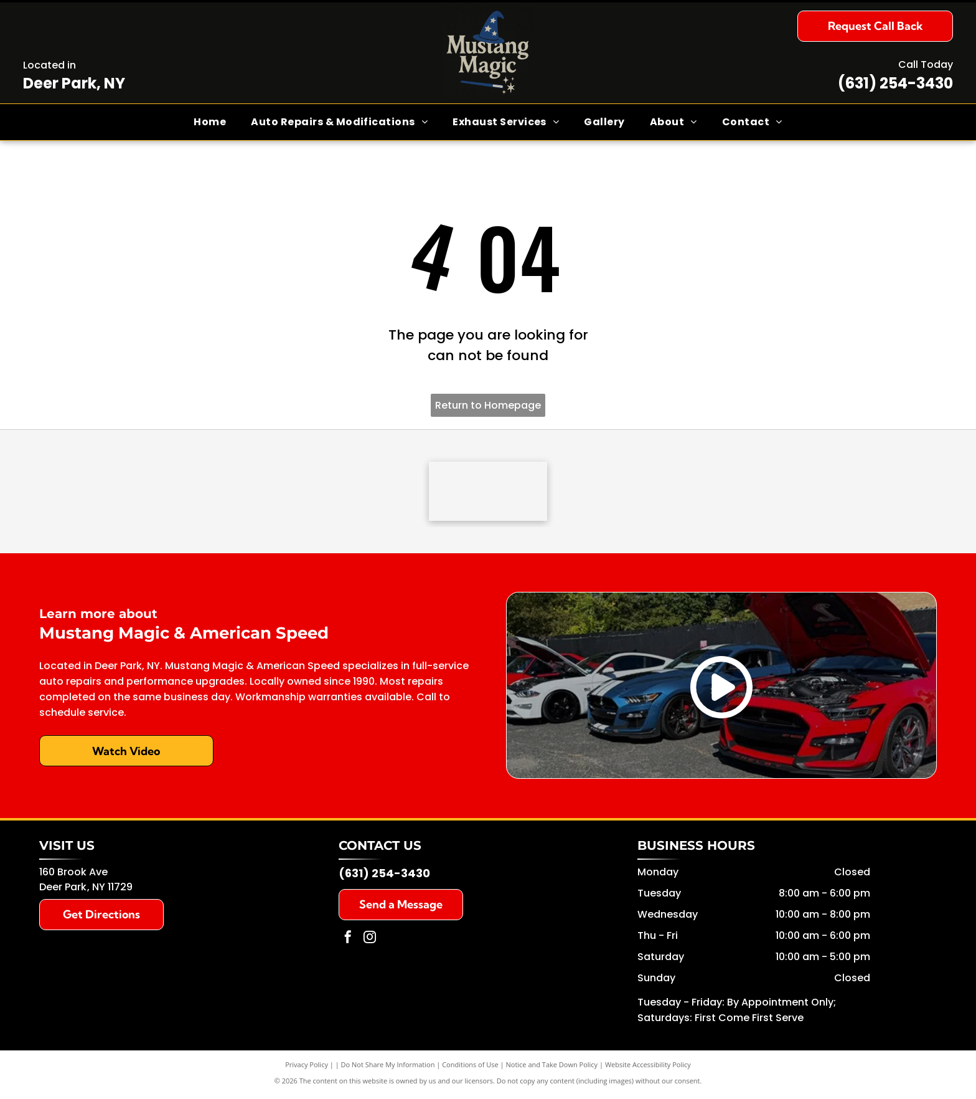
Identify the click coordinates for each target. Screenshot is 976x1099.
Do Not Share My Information (388, 1067)
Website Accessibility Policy (648, 1067)
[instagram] (369, 942)
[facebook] (348, 942)
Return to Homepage (488, 405)
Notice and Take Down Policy (552, 1067)
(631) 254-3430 (895, 83)
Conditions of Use (470, 1067)
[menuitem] (209, 122)
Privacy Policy (306, 1067)
